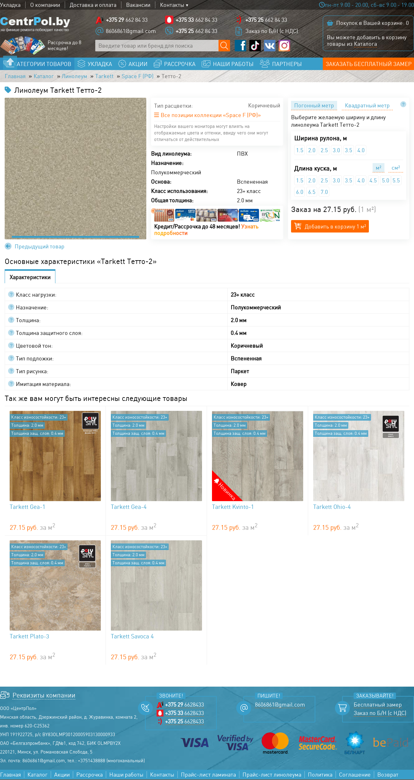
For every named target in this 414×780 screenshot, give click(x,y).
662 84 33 (127, 20)
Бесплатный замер (378, 705)
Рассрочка (89, 775)
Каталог (44, 76)
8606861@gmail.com (131, 31)
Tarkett (105, 76)
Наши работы (126, 775)
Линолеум (74, 76)
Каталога (365, 43)
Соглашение (355, 775)
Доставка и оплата (93, 5)
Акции (62, 775)
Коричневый (264, 106)
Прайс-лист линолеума (271, 775)
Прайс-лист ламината (208, 775)
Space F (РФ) (138, 76)
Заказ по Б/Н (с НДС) (271, 31)
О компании (45, 5)
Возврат (387, 775)
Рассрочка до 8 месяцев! (64, 46)
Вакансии (138, 5)
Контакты (172, 5)
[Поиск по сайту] (224, 46)
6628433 (184, 705)
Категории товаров (42, 64)
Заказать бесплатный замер (369, 64)
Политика (320, 775)
